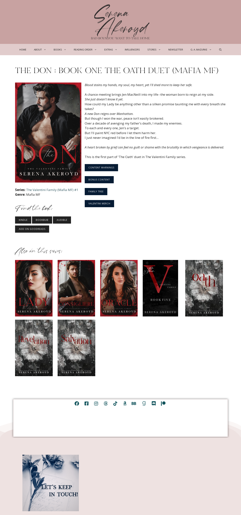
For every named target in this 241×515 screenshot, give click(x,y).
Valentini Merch (99, 203)
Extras (112, 49)
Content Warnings (101, 167)
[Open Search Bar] (220, 49)
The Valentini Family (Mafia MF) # (52, 190)
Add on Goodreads (32, 229)
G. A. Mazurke (203, 49)
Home (22, 49)
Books (62, 49)
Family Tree (96, 191)
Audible (62, 220)
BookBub (42, 220)
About (42, 49)
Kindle (23, 220)
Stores (156, 49)
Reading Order (87, 49)
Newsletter (175, 49)
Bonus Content (99, 179)
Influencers (132, 49)
